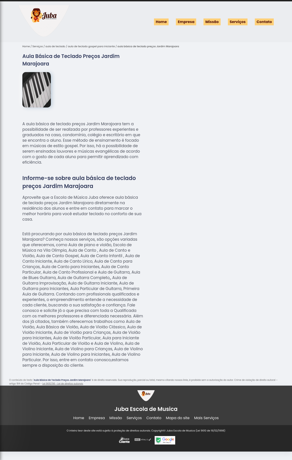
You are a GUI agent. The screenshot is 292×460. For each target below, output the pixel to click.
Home (161, 21)
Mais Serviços (206, 418)
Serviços (238, 21)
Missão (212, 21)
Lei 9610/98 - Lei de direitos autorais (62, 383)
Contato (264, 21)
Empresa (186, 21)
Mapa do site (178, 418)
